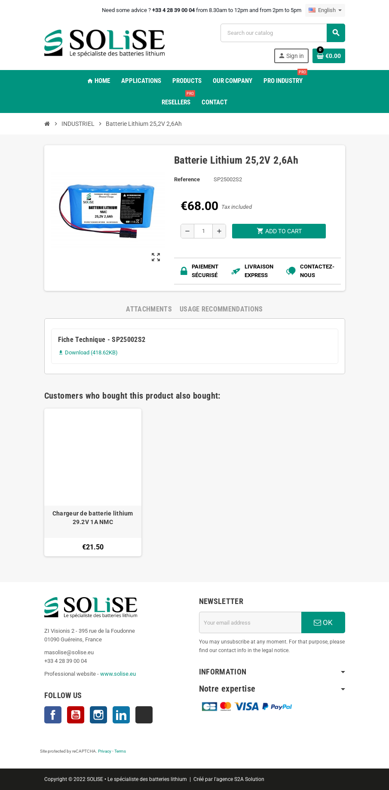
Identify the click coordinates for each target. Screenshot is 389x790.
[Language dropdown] (325, 10)
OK (323, 622)
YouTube (75, 714)
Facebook (52, 714)
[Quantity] (203, 231)
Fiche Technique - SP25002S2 (102, 340)
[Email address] (250, 622)
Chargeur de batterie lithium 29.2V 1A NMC (92, 517)
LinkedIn (121, 714)
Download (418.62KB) (88, 352)
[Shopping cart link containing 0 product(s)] (328, 56)
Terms (120, 751)
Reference (187, 179)
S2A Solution (249, 779)
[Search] (282, 33)
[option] (93, 483)
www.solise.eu (118, 674)
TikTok (144, 714)
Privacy (104, 751)
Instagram (98, 714)
